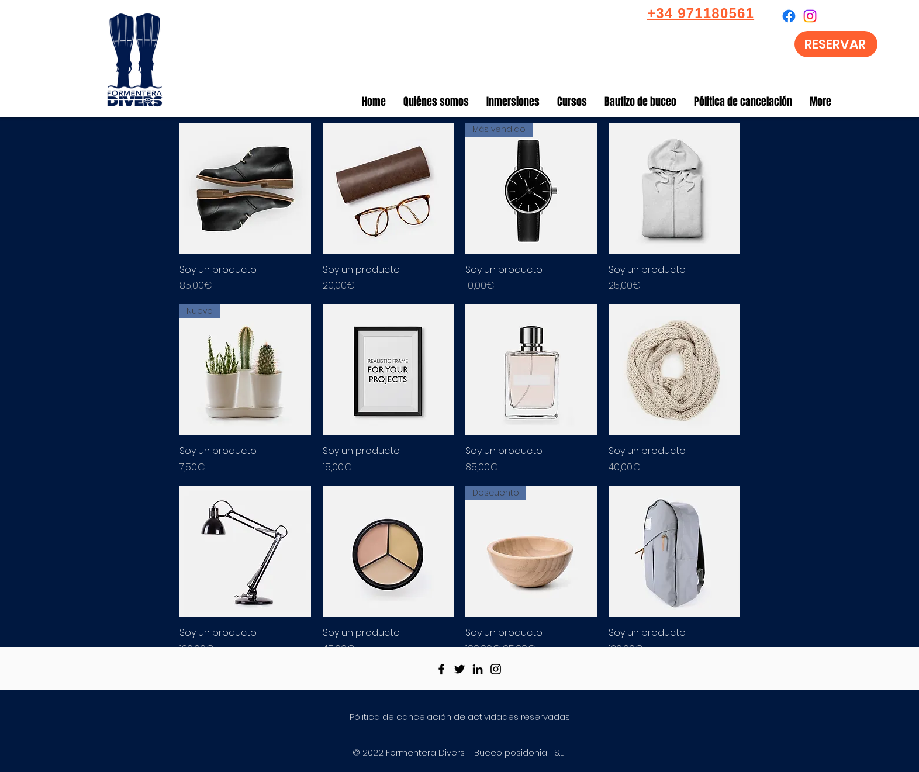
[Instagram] (496, 669)
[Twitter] (459, 669)
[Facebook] (441, 669)
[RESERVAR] (835, 44)
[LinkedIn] (478, 669)
